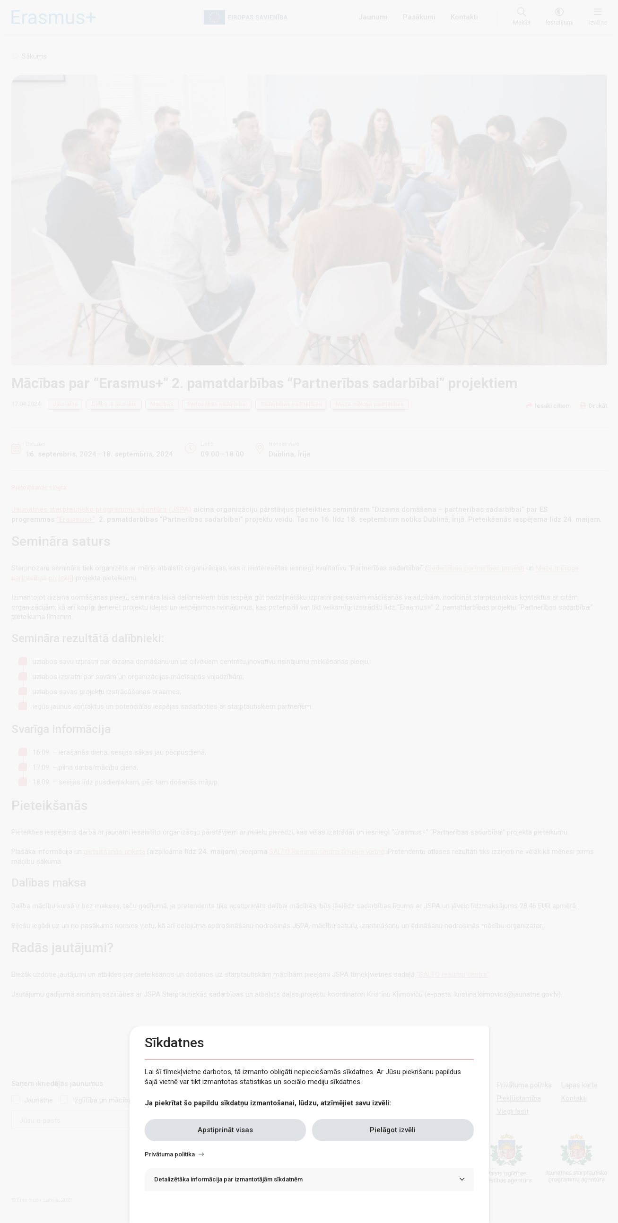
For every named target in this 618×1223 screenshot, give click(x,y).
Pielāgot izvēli (393, 1130)
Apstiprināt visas (225, 1130)
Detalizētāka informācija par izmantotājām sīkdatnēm (228, 1179)
